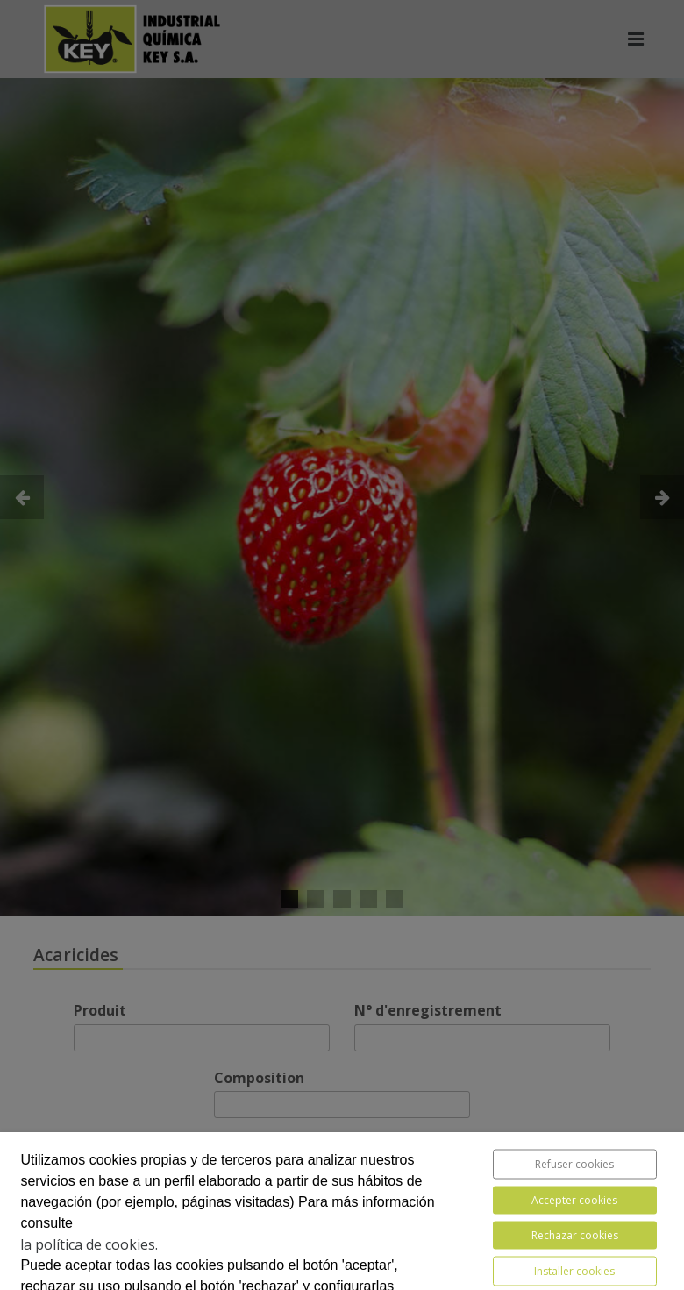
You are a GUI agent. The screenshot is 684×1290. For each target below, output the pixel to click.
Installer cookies (574, 1271)
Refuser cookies (574, 1164)
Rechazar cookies (574, 1235)
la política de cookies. (89, 1244)
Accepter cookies (574, 1200)
